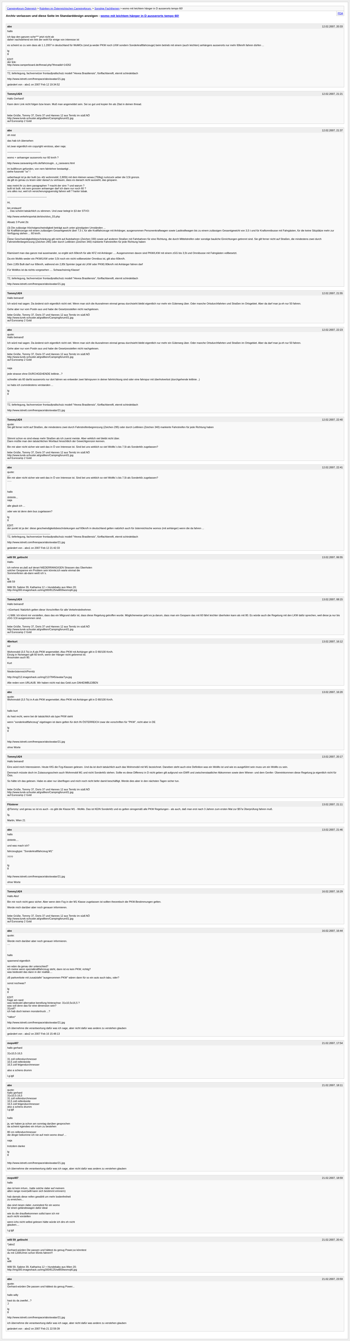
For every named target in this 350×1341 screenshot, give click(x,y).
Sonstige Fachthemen (107, 8)
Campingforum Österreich (22, 8)
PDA (340, 13)
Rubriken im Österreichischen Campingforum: (65, 8)
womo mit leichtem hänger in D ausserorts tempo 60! (139, 16)
